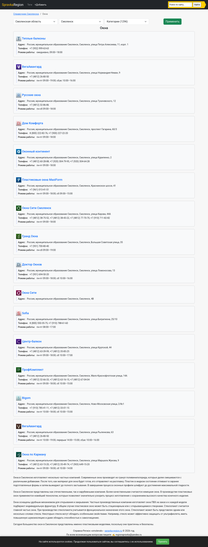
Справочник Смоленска (26, 14)
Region (12, 5)
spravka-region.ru (113, 530)
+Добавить (40, 4)
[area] (35, 22)
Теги (29, 4)
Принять (162, 541)
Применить (172, 21)
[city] (81, 22)
